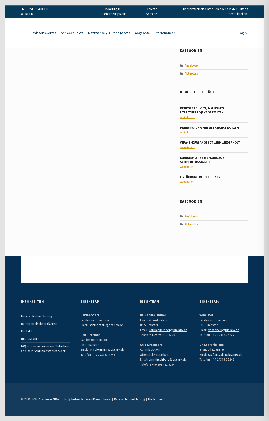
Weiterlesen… (187, 117)
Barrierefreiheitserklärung (39, 324)
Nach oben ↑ (157, 399)
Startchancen (165, 33)
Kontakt (26, 331)
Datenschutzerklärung (36, 316)
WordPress (93, 399)
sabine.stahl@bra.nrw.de (106, 325)
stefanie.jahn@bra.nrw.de (225, 355)
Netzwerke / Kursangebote (109, 33)
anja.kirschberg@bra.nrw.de (168, 359)
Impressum (29, 339)
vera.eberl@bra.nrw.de (223, 330)
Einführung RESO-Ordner (200, 177)
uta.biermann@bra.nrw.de (107, 350)
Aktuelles (191, 73)
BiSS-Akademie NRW (45, 399)
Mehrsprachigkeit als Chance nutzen (209, 127)
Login (242, 33)
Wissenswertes (44, 33)
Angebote (142, 33)
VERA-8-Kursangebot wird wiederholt (210, 142)
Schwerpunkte (72, 33)
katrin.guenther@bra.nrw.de (168, 330)
